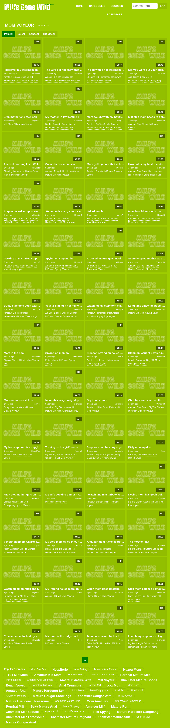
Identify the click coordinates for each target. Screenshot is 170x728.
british (136, 77)
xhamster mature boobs (139, 680)
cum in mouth (19, 596)
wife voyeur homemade (128, 701)
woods (74, 316)
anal (130, 77)
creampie (33, 218)
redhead (114, 502)
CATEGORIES (97, 6)
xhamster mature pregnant (71, 717)
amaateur (49, 266)
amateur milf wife (43, 685)
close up (25, 77)
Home (79, 6)
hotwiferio (60, 669)
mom (36, 80)
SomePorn (35, 451)
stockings (16, 599)
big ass (16, 77)
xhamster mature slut (113, 717)
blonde (145, 124)
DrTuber (119, 168)
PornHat (78, 451)
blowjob (58, 171)
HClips (79, 545)
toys (106, 316)
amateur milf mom (48, 675)
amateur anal (16, 690)
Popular (8, 34)
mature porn (120, 706)
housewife (116, 77)
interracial (151, 218)
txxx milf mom (17, 675)
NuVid (120, 545)
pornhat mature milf (135, 675)
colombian (67, 124)
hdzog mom (132, 669)
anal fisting (80, 669)
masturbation (113, 313)
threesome (92, 269)
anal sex (120, 690)
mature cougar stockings (52, 696)
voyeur (108, 80)
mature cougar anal (21, 722)
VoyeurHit (36, 121)
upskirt (136, 364)
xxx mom (114, 685)
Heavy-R (119, 121)
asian (6, 549)
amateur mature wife (75, 680)
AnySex (37, 545)
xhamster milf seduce (22, 712)
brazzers (72, 454)
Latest (21, 34)
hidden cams (51, 80)
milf (31, 80)
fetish (48, 360)
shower (72, 552)
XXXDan (78, 498)
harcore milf (94, 685)
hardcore (157, 171)
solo (30, 454)
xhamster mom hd (16, 695)
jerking (146, 360)
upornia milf (51, 711)
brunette (57, 124)
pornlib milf (137, 690)
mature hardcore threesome (27, 701)
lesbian (107, 643)
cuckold (65, 77)
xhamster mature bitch (67, 701)
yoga (35, 316)
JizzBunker (77, 357)
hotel (73, 80)
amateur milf (95, 706)
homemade (9, 80)
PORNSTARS (114, 14)
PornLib (120, 357)
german (17, 171)
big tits (57, 77)
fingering (149, 266)
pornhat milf (15, 706)
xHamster (36, 73)
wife (6, 364)
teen (115, 266)
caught (106, 124)
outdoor (59, 316)
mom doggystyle (99, 690)
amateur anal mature (105, 669)
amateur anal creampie (40, 679)
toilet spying (101, 712)
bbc (130, 218)
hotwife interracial (74, 711)
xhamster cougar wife (94, 696)
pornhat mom (13, 679)
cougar (114, 124)
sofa (109, 266)
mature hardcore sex (48, 690)
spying (119, 127)
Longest (34, 34)
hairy (156, 266)
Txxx (163, 451)
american (49, 407)
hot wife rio (75, 674)
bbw (139, 124)
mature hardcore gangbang (137, 712)
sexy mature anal (44, 706)
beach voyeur (16, 685)
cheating (91, 77)
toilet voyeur (125, 695)
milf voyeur (106, 680)
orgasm (7, 411)
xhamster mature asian (101, 674)
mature (25, 80)
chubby (65, 313)
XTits (121, 640)
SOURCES (117, 6)
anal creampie (70, 685)
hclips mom (77, 690)
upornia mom (143, 716)
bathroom (59, 266)
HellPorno (119, 262)
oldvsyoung (155, 80)
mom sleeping (71, 706)
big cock (16, 218)
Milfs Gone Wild (27, 6)
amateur (8, 77)
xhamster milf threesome (25, 717)
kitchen (102, 360)
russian (100, 80)
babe (130, 454)
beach (145, 407)
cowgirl (65, 218)
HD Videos (49, 34)
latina (18, 80)
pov (130, 364)
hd (31, 77)
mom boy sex (38, 669)
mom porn (133, 685)
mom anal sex (97, 701)
